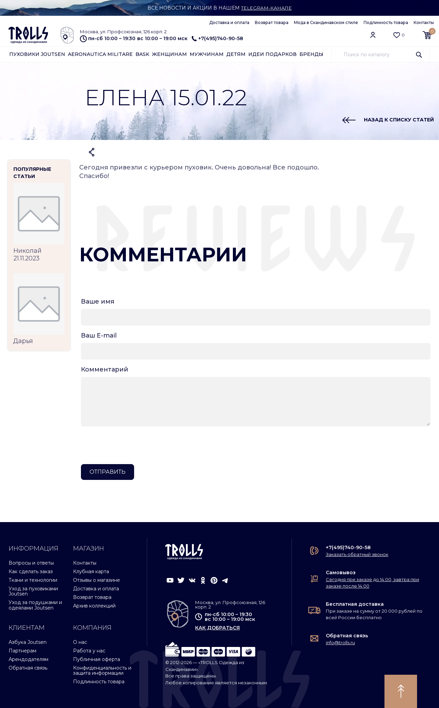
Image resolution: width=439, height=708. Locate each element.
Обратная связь (28, 668)
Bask (142, 54)
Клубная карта (91, 571)
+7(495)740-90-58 (217, 38)
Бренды (311, 54)
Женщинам (169, 54)
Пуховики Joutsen (37, 54)
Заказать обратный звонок (357, 554)
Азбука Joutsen (28, 642)
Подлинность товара (386, 22)
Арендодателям (28, 659)
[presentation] (133, 445)
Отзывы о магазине (96, 580)
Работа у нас (89, 651)
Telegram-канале (266, 8)
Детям (236, 54)
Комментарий (104, 369)
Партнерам (22, 651)
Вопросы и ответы (31, 563)
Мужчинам (207, 54)
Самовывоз (341, 572)
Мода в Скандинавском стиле (326, 22)
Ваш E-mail (99, 335)
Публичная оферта (96, 659)
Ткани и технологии (33, 580)
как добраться (217, 628)
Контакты (424, 22)
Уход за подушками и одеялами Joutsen (35, 605)
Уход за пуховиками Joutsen (33, 591)
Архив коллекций (94, 606)
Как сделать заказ (31, 571)
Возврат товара (271, 22)
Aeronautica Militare (100, 54)
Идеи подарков (272, 54)
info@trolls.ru (340, 642)
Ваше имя (97, 301)
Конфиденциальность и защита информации (102, 670)
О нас (80, 642)
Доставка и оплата (229, 22)
